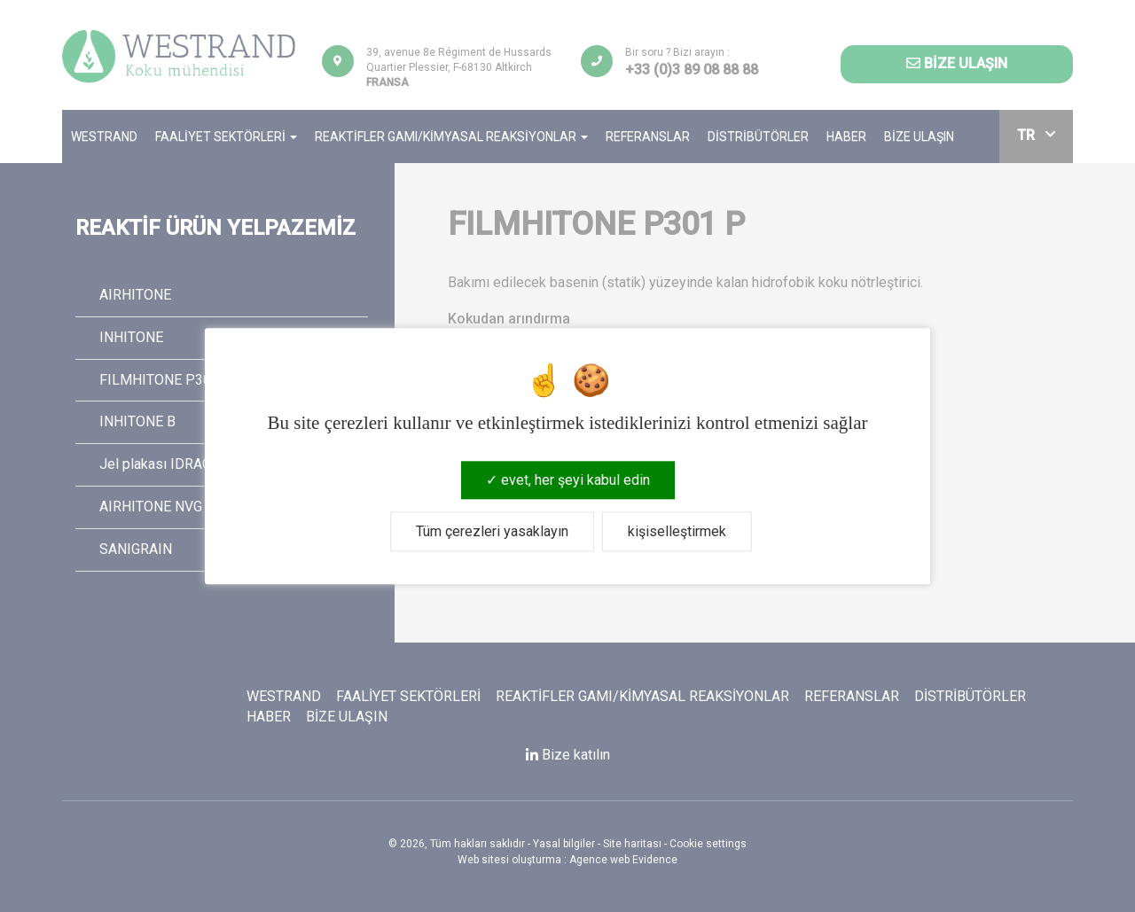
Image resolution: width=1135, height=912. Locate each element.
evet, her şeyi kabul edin (568, 480)
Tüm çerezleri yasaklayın (492, 531)
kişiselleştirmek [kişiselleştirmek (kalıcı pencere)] (677, 531)
